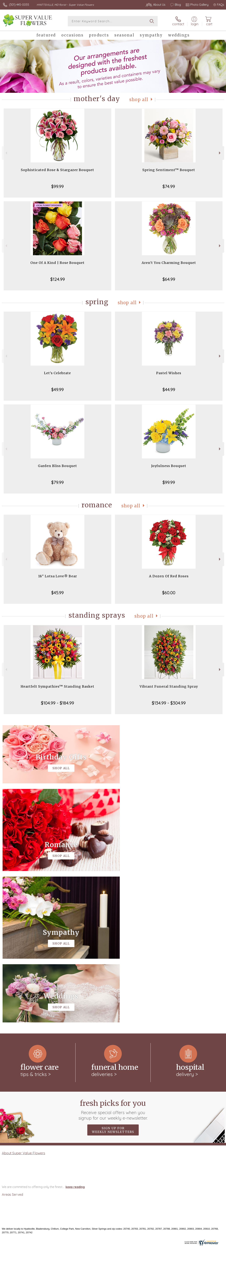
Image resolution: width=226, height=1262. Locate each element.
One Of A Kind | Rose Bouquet (57, 263)
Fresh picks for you (113, 958)
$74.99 (168, 186)
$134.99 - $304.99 (169, 703)
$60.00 (168, 592)
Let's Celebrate (57, 373)
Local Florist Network (188, 1258)
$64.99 (168, 279)
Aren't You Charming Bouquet (169, 263)
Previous (6, 153)
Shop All (139, 99)
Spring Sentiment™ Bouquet (168, 170)
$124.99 (57, 279)
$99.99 (57, 186)
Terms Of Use (140, 1258)
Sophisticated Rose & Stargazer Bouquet (57, 170)
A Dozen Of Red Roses (169, 576)
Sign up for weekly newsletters (113, 978)
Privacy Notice (161, 1258)
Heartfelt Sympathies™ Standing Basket (57, 686)
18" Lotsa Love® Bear (57, 576)
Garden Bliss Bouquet (57, 466)
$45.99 (57, 592)
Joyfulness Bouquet (168, 466)
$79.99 (57, 482)
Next (220, 153)
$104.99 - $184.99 (57, 703)
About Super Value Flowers (23, 1001)
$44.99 (168, 389)
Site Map (210, 1258)
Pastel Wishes (168, 373)
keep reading (75, 1035)
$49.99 (57, 389)
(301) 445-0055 (19, 4)
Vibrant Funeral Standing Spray (169, 686)
